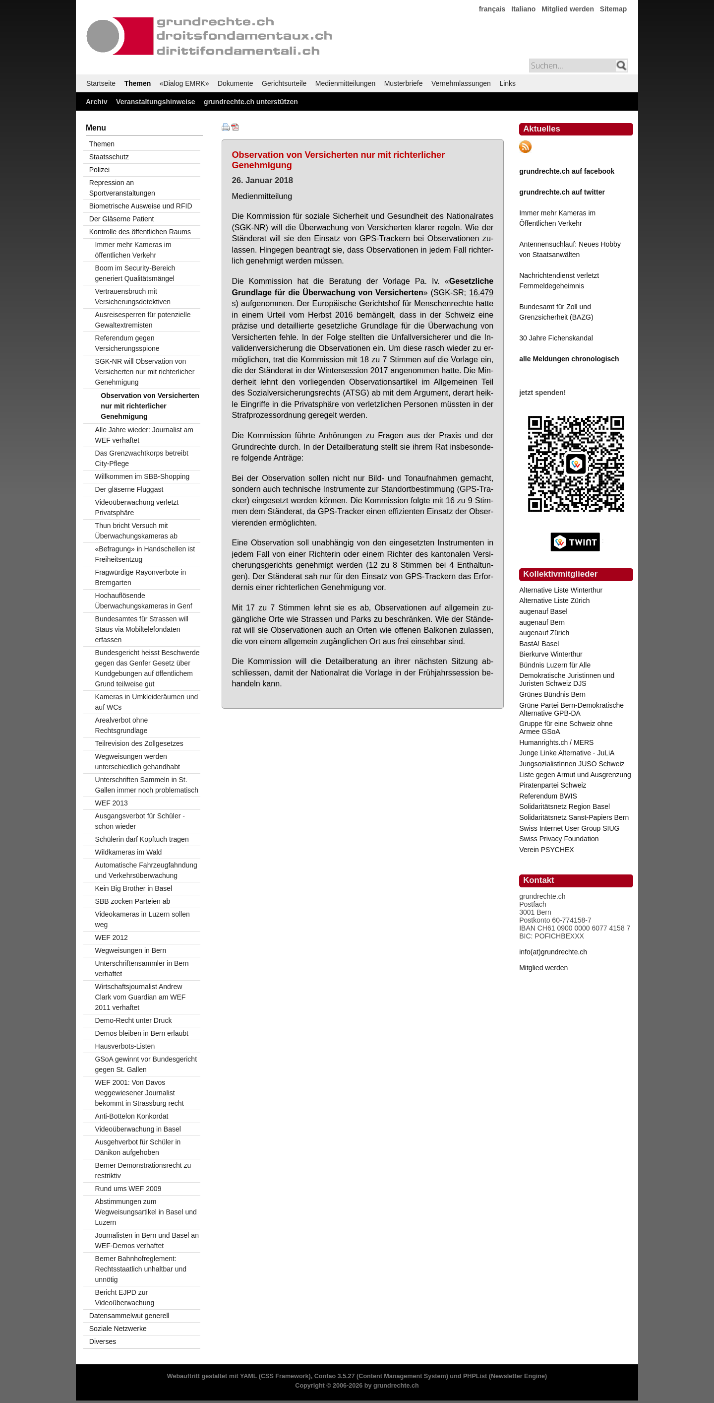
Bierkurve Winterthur (551, 654)
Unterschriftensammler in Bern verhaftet (142, 968)
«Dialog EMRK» (184, 83)
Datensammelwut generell (129, 1316)
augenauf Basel (543, 611)
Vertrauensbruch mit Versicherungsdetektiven (133, 296)
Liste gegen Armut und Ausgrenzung (575, 775)
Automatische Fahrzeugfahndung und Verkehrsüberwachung (146, 870)
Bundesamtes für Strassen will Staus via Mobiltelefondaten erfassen (141, 629)
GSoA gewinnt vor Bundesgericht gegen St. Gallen (146, 1064)
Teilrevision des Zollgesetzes (139, 743)
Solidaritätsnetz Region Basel (564, 806)
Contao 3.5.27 (334, 1376)
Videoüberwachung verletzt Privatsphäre (137, 507)
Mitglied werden (567, 9)
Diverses (102, 1341)
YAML (248, 1376)
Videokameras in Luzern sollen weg (142, 919)
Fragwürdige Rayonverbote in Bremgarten (140, 577)
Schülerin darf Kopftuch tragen (142, 839)
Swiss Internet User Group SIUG (569, 828)
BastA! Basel (539, 644)
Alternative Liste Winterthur (560, 590)
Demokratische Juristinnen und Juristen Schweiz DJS (566, 679)
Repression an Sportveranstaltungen (122, 188)
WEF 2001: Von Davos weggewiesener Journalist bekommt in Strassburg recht (139, 1092)
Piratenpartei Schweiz (552, 785)
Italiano (523, 9)
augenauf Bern (542, 622)
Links (507, 83)
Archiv (97, 102)
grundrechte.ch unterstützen (251, 102)
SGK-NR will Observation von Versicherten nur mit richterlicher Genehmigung (145, 371)
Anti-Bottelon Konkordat (132, 1116)
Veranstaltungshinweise (155, 102)
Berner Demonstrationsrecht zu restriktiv (143, 1170)
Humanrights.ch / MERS (556, 742)
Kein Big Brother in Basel (134, 888)
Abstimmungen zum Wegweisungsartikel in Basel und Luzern (146, 1212)
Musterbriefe (403, 83)
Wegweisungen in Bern (131, 950)
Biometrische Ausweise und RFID (140, 206)
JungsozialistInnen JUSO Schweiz (571, 764)
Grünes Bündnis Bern (552, 694)
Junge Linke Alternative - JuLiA (566, 753)
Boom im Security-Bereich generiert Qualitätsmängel (135, 273)
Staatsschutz (109, 157)
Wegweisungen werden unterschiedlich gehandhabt (137, 761)
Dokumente (235, 83)
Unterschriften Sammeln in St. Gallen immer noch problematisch (147, 785)
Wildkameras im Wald (128, 852)
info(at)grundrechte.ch (553, 952)
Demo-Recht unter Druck (133, 1020)
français (492, 9)
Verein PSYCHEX (546, 850)
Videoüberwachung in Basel (138, 1129)
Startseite (101, 83)
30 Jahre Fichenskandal (556, 338)
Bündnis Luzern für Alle (555, 665)
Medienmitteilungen (345, 83)
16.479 (481, 292)
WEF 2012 (111, 937)
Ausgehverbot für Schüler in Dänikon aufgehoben (138, 1147)
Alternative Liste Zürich (554, 600)
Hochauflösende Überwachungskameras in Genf (143, 601)
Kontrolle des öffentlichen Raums (140, 232)
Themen (137, 83)
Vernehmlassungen (461, 83)
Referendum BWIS (548, 796)
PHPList (475, 1376)
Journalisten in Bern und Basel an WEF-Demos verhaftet (147, 1240)
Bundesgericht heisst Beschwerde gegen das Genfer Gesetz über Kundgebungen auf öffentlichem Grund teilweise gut (147, 668)
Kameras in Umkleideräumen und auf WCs (146, 702)
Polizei (99, 170)
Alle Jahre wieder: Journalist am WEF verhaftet (144, 435)
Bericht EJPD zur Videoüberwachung (125, 1297)
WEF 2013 (111, 803)
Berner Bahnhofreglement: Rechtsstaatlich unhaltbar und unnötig (140, 1269)
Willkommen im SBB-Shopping (142, 476)
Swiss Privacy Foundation (558, 839)
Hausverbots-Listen (125, 1046)
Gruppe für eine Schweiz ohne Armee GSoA (565, 727)
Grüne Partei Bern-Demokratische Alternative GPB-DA (571, 709)
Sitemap (613, 9)
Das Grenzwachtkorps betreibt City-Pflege (141, 458)
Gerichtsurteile (284, 83)
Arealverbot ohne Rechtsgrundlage (121, 725)
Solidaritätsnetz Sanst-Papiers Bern (574, 817)
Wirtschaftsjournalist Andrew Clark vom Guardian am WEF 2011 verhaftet (140, 997)
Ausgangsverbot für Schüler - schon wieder (140, 821)
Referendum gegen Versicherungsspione (127, 343)
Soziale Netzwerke (118, 1329)
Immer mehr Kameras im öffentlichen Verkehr (133, 250)
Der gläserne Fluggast (129, 489)
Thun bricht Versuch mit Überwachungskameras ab (136, 531)
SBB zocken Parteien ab (133, 901)
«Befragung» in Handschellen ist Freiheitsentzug (145, 554)
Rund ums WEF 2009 (128, 1189)
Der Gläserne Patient (121, 219)
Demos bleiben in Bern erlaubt (141, 1033)
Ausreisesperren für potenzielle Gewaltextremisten (143, 320)
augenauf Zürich (544, 633)
